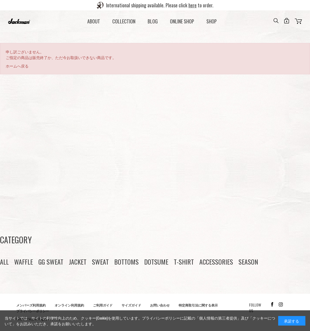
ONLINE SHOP (182, 21)
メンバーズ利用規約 (31, 305)
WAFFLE (23, 261)
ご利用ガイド (103, 305)
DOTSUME (156, 261)
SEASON (248, 261)
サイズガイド (131, 305)
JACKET (77, 261)
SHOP (211, 21)
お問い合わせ (160, 305)
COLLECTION (123, 21)
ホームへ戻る (17, 66)
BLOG (153, 21)
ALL (4, 261)
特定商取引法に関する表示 (198, 305)
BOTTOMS (126, 261)
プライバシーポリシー (161, 318)
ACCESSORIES (216, 261)
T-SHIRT (184, 261)
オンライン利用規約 (69, 305)
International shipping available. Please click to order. (159, 5)
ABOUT (93, 21)
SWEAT (100, 261)
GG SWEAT (50, 261)
